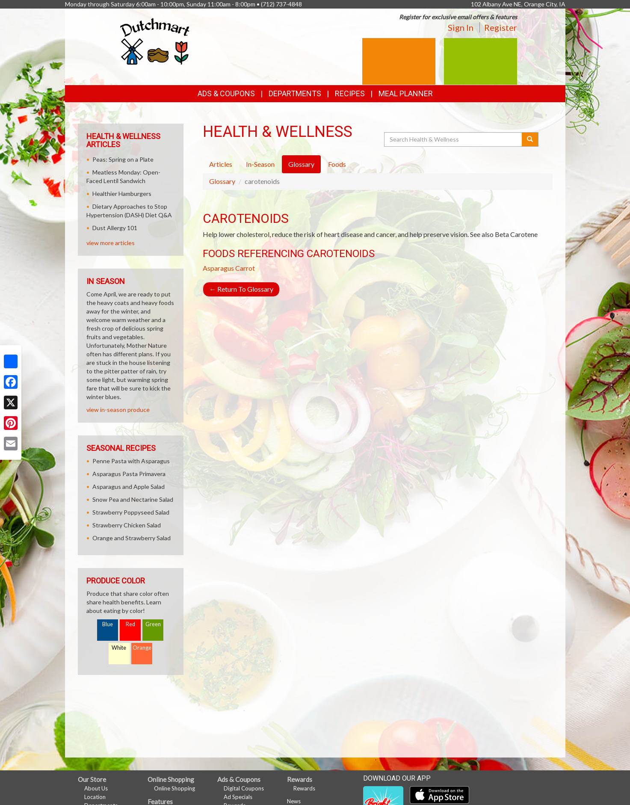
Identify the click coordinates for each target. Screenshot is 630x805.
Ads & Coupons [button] (226, 93)
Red (130, 624)
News (294, 801)
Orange (142, 648)
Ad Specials (238, 796)
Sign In (460, 27)
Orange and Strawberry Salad (131, 538)
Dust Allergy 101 (114, 227)
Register (500, 27)
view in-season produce (118, 409)
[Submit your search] (530, 139)
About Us (96, 788)
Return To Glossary (241, 289)
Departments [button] (295, 93)
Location (95, 796)
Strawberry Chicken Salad (126, 525)
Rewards (304, 788)
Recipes (350, 93)
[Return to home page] (154, 40)
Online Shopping (174, 788)
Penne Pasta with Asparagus (131, 461)
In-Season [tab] (260, 164)
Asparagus (218, 268)
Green (153, 624)
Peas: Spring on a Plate (123, 159)
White (119, 648)
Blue (107, 624)
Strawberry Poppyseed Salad (130, 512)
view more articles (110, 242)
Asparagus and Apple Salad (128, 486)
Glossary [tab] (301, 164)
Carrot (245, 268)
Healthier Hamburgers (121, 193)
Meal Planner (406, 93)
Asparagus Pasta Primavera (129, 473)
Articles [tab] (220, 164)
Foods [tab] (337, 164)
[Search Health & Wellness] (454, 139)
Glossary (222, 181)
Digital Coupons (244, 788)
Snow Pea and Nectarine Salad (132, 499)
